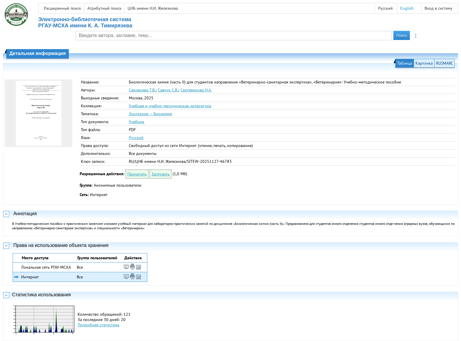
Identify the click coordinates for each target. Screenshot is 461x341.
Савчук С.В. (168, 90)
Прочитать (137, 174)
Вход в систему (438, 8)
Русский (136, 137)
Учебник (136, 121)
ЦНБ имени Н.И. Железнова (153, 8)
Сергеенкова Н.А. (196, 90)
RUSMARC (444, 63)
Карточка (424, 63)
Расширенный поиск (62, 8)
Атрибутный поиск (104, 8)
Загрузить (160, 174)
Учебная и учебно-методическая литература (170, 105)
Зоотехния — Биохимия (150, 113)
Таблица (404, 63)
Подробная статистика (98, 324)
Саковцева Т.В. (142, 90)
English (407, 8)
